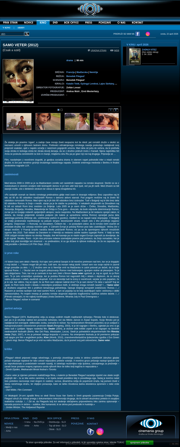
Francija (70, 72)
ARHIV (21, 27)
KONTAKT (92, 423)
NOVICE (8, 423)
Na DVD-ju (39, 422)
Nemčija (93, 72)
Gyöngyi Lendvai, (90, 83)
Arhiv (8, 431)
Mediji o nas (11, 427)
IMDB (114, 50)
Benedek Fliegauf (75, 76)
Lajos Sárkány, (107, 83)
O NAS (90, 418)
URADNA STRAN (97, 50)
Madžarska (82, 72)
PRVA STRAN (11, 418)
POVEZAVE (77, 423)
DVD (34, 418)
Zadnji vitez (149, 49)
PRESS (75, 418)
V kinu (27, 422)
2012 (33, 45)
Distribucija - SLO (57, 422)
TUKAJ (120, 442)
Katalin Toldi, (73, 83)
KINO (26, 418)
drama (69, 60)
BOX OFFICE (54, 418)
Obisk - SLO (55, 429)
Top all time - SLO (57, 425)
